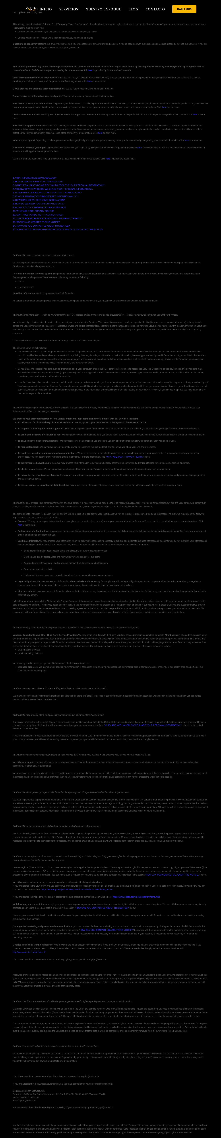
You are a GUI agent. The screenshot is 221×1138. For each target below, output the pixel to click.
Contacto (155, 9)
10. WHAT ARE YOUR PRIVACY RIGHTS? (33, 211)
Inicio (46, 9)
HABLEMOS (184, 9)
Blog (133, 9)
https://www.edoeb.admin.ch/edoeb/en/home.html (136, 897)
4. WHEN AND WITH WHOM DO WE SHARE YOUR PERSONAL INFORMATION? (52, 189)
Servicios (68, 9)
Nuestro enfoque (103, 9)
